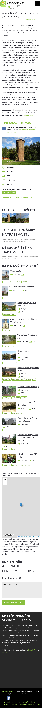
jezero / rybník (7, 282)
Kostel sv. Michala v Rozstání (21, 287)
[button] (21, 505)
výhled (18, 397)
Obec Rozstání (16, 271)
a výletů (32, 702)
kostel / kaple (16, 282)
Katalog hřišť (24, 702)
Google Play (32, 650)
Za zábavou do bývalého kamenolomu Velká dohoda (28, 437)
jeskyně (5, 379)
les (4, 193)
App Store (6, 652)
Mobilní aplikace (10, 702)
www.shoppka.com (9, 633)
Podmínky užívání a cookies (30, 704)
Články (6, 704)
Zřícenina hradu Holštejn (28, 386)
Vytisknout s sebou (33, 19)
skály (33, 379)
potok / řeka (11, 193)
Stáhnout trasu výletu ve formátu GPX (17, 197)
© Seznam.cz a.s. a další (31, 536)
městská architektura (28, 282)
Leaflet (20, 536)
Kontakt (15, 704)
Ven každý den (7, 691)
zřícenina (5, 382)
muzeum (28, 379)
